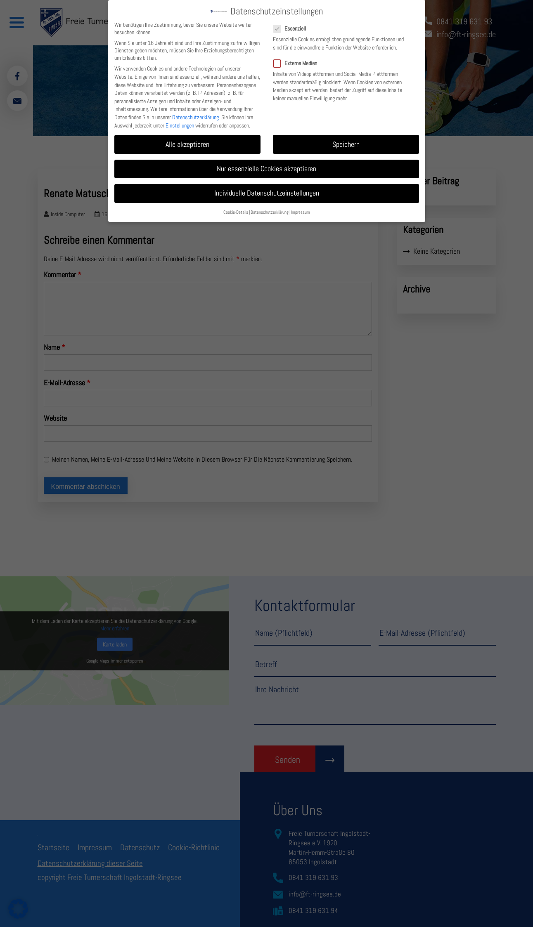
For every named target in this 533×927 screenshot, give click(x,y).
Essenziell (293, 23)
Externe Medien (298, 57)
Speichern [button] (346, 138)
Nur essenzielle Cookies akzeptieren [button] (266, 163)
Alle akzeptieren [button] (187, 138)
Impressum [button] (300, 207)
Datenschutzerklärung (195, 112)
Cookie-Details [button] (235, 207)
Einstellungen (180, 119)
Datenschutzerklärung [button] (270, 207)
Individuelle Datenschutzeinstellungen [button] (266, 187)
